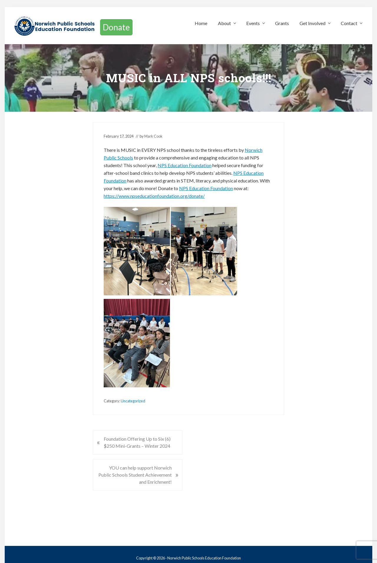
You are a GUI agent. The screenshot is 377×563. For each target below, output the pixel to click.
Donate (116, 27)
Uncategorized (133, 401)
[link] (184, 165)
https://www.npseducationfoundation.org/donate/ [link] (154, 196)
